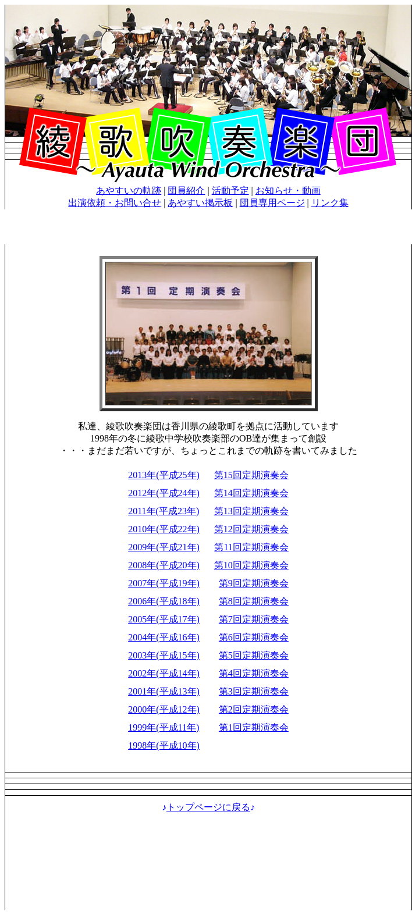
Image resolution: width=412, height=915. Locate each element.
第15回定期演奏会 (251, 475)
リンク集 (330, 203)
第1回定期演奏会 (254, 727)
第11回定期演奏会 (251, 547)
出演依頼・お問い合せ (114, 203)
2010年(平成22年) (164, 529)
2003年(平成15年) (164, 655)
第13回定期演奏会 (251, 511)
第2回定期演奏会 (254, 709)
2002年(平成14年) (164, 673)
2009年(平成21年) (164, 547)
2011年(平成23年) (163, 511)
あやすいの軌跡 (128, 190)
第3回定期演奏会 (254, 691)
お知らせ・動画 (288, 190)
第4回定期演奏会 (254, 673)
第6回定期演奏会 (254, 637)
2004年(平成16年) (164, 637)
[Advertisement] (208, 866)
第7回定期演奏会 (254, 619)
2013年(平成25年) (164, 475)
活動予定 (230, 190)
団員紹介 (186, 190)
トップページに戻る (208, 807)
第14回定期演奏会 (251, 493)
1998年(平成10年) (164, 745)
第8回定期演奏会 (254, 601)
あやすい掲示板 (200, 203)
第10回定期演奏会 (251, 565)
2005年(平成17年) (164, 619)
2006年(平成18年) (164, 601)
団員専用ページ (272, 203)
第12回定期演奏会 (251, 529)
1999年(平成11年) (163, 727)
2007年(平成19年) (164, 583)
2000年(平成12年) (164, 709)
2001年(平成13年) (164, 691)
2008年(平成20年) (164, 565)
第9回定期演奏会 (254, 583)
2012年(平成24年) (164, 493)
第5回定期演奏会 (254, 655)
